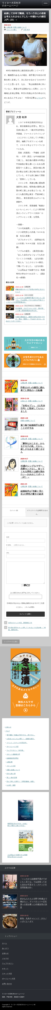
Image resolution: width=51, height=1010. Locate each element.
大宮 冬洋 (26, 29)
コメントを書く (11, 29)
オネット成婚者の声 (13, 754)
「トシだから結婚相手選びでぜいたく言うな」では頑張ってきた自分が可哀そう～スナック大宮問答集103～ (25, 300)
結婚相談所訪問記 (12, 758)
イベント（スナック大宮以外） (17, 742)
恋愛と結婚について (20, 27)
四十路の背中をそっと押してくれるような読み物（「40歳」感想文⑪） (27, 628)
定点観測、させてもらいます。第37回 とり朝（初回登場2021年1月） (30, 309)
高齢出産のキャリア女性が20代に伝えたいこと (30, 290)
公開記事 (9, 27)
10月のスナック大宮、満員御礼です (20, 622)
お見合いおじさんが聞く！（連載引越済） (21, 739)
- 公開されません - (15, 545)
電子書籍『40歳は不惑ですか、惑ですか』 (21, 735)
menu (45, 3)
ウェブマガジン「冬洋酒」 (33, 305)
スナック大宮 (29, 295)
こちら (39, 98)
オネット (5, 969)
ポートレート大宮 (12, 746)
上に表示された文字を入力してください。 (25, 593)
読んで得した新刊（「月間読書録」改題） (21, 781)
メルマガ (5, 958)
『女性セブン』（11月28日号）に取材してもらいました (33, 408)
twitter (34, 3)
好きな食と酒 (11, 773)
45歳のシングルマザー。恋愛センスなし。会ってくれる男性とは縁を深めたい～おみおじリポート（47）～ (33, 471)
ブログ (7, 731)
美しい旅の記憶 (12, 777)
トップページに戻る (11, 641)
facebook (38, 3)
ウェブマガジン (7, 963)
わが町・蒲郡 (11, 785)
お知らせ (24, 401)
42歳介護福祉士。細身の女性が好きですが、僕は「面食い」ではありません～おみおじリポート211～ (25, 319)
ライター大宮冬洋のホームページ (22, 1004)
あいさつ (5, 948)
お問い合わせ (7, 984)
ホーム (4, 943)
